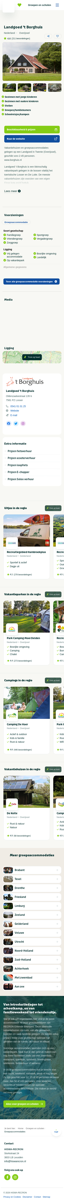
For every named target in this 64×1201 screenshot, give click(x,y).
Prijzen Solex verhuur (21, 479)
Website (14, 410)
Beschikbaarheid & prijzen (32, 129)
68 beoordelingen (22, 836)
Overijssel (25, 642)
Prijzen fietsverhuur (20, 451)
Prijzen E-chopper (18, 472)
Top (56, 1131)
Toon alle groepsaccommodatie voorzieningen (31, 281)
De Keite (12, 813)
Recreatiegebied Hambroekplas (26, 552)
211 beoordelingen (20, 38)
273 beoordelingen (22, 661)
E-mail (13, 415)
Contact (37, 1197)
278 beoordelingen (22, 574)
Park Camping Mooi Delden (23, 638)
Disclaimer (27, 1197)
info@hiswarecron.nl (15, 1161)
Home (20, 1128)
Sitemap (46, 1197)
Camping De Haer (17, 724)
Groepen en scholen (44, 5)
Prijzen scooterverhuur (21, 458)
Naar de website (32, 138)
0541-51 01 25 (18, 406)
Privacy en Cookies (12, 1197)
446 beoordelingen (22, 750)
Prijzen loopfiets (18, 465)
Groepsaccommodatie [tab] (16, 222)
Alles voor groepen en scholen (24, 1104)
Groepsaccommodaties (14, 1132)
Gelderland (25, 556)
